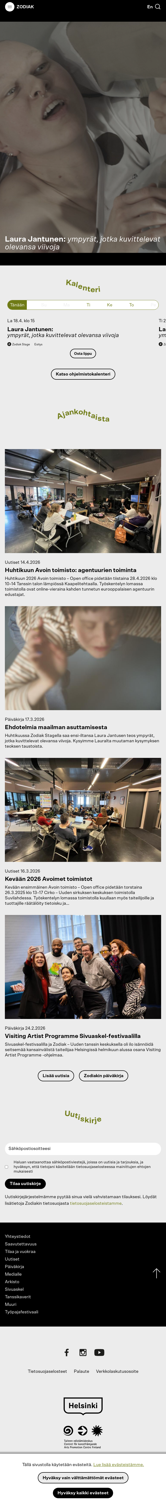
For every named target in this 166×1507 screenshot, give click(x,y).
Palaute (81, 1371)
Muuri (10, 1304)
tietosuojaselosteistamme (96, 1203)
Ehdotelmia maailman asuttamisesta (56, 727)
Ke (109, 305)
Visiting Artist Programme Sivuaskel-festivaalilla (73, 1036)
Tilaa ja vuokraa (20, 1252)
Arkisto (12, 1282)
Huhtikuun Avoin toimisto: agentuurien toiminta (71, 570)
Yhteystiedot (17, 1236)
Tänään (17, 305)
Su (44, 305)
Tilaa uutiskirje (25, 1184)
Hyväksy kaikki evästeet (83, 1493)
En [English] (150, 7)
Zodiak (25, 7)
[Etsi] (157, 6)
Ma (66, 305)
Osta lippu (83, 354)
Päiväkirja (14, 1267)
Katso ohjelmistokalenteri (83, 374)
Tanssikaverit (18, 1297)
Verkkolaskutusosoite (117, 1371)
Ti (88, 305)
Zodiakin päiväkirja (103, 1076)
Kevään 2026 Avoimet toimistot (48, 879)
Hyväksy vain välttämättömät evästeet (83, 1478)
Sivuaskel (14, 1289)
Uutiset (12, 1259)
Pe (153, 305)
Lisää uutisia (56, 1076)
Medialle (13, 1274)
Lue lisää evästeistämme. (118, 1465)
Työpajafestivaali (21, 1312)
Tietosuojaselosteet (47, 1371)
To (131, 305)
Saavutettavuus (21, 1244)
